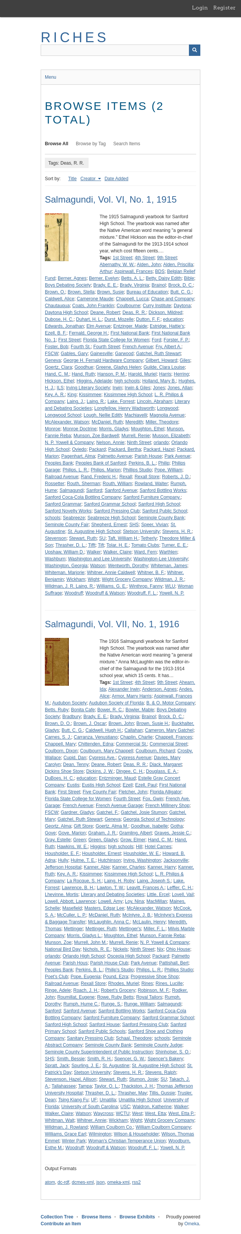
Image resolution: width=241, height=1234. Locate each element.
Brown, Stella (81, 292)
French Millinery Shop (167, 805)
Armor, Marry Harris (132, 696)
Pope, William (168, 470)
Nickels (120, 949)
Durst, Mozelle (119, 319)
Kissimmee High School (128, 394)
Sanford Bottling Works (163, 490)
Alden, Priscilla (178, 264)
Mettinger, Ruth (101, 928)
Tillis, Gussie (162, 1093)
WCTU (123, 1113)
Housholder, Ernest (101, 853)
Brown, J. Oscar (89, 723)
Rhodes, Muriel (123, 983)
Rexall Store (147, 476)
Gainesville (101, 353)
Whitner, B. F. (150, 572)
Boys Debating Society (68, 285)
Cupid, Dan (74, 757)
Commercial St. (131, 744)
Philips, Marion (106, 470)
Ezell (128, 785)
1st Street (122, 257)
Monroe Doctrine (80, 428)
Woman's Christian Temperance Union (127, 1141)
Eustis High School (101, 785)
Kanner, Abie (97, 867)
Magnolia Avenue (167, 415)
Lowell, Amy (110, 901)
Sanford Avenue (121, 490)
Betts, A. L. (132, 278)
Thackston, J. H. (137, 1086)
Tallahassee (64, 1086)
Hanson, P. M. (111, 374)
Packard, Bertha (124, 449)
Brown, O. (55, 292)
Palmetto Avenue (115, 456)
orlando (161, 442)
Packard (97, 449)
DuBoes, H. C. (59, 778)
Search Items (126, 143)
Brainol (159, 285)
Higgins (97, 846)
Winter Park (74, 1141)
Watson (97, 565)
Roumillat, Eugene (76, 997)
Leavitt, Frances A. (145, 887)
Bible (189, 278)
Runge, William (139, 1004)
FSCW (51, 353)
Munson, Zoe (58, 942)
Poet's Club (56, 976)
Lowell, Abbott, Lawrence (70, 901)
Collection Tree (57, 1217)
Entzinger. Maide (130, 326)
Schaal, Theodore (134, 1038)
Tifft (91, 545)
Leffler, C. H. (179, 887)
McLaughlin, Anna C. (109, 922)
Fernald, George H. (88, 333)
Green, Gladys (103, 839)
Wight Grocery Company (127, 579)
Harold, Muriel (142, 374)
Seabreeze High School (111, 517)
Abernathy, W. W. (117, 264)
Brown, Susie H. (152, 723)
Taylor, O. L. (106, 1086)
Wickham (76, 579)
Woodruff (74, 593)
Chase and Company (172, 298)
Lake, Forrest (121, 401)
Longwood (167, 408)
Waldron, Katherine (152, 1106)
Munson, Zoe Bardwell (96, 435)
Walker (94, 552)
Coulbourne (128, 305)
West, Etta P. (181, 1113)
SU (102, 538)
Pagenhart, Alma (78, 456)
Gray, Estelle (58, 839)
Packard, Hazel (159, 449)
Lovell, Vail (182, 894)
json (100, 1182)
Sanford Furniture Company (111, 1017)
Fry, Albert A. (168, 346)
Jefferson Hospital (63, 867)
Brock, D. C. (180, 285)
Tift (101, 545)
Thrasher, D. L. (70, 545)
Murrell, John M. (90, 942)
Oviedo (79, 449)
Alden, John (149, 264)
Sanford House (104, 1024)
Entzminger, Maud (117, 778)
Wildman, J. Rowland (66, 1127)
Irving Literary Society (88, 387)
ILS (60, 387)
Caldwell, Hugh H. (104, 730)
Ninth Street (139, 442)
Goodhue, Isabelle (149, 826)
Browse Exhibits (137, 1217)
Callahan (133, 730)
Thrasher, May (132, 1093)
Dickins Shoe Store (64, 771)
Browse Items (96, 1217)
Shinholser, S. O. (172, 1052)
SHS (134, 524)
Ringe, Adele (58, 990)
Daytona (182, 305)
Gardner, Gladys (77, 812)
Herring (181, 374)
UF (94, 1099)
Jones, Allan (180, 387)
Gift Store (83, 826)
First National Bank (130, 333)
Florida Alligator (165, 792)
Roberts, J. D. (176, 476)
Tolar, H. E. (117, 545)
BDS (160, 271)
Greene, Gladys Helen (118, 367)
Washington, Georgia (66, 565)
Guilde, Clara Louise (164, 367)
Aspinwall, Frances (133, 271)
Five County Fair (99, 792)
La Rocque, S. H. (84, 880)
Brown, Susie (110, 292)
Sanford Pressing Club (117, 511)
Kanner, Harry (161, 867)
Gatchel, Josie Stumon (144, 812)
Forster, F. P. (176, 340)
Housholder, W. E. (142, 853)
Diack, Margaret (165, 764)
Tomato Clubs (145, 545)
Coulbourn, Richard (155, 750)
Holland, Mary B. (159, 381)
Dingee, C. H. (129, 771)
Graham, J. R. (102, 833)
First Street (69, 340)
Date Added (116, 178)
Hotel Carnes (158, 846)
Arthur (106, 271)
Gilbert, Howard (161, 360)
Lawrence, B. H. (78, 887)
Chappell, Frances (173, 737)
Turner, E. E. (174, 545)
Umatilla (108, 1099)
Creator (89, 178)
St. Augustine (115, 1065)
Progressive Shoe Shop (155, 976)
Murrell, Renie (135, 435)
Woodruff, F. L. (142, 593)
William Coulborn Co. (111, 1127)
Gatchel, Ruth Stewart (158, 353)
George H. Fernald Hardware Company (103, 360)
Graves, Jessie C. (172, 833)
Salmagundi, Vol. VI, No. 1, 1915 (111, 199)
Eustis (73, 785)
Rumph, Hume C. (81, 1004)
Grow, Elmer (133, 839)
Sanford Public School (164, 511)
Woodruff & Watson (105, 593)
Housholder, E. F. (62, 853)
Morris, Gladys (113, 428)
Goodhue (84, 367)
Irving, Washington (142, 860)
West (137, 1113)
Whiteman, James (169, 565)
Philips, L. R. (75, 470)
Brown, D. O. (58, 723)
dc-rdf (63, 1182)
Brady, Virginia (134, 285)
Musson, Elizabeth (171, 435)
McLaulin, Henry (149, 922)
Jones (159, 387)
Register (224, 8)
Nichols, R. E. (97, 949)
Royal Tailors (149, 997)
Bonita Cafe (83, 709)
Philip (163, 463)
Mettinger (73, 928)
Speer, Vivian (154, 524)
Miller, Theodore (162, 422)
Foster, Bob (56, 346)
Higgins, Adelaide (94, 381)
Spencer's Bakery (165, 1058)
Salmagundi (72, 490)
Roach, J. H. (85, 990)
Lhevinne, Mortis (61, 894)
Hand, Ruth (83, 374)
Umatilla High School (140, 1099)
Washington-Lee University (160, 558)
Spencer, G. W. (129, 1058)
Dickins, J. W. (100, 771)
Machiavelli (136, 415)
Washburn (55, 558)
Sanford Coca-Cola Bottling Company (83, 497)
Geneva (53, 360)
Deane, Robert (105, 312)
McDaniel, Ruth (107, 422)
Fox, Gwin (153, 798)
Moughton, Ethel (147, 428)
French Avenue (137, 346)
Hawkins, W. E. (72, 846)
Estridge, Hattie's (167, 326)
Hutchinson (109, 860)
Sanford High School (159, 504)
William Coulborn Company (163, 1127)
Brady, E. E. (105, 285)
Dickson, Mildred (165, 312)
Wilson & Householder (136, 1134)
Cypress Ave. (102, 757)
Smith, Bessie (70, 1058)
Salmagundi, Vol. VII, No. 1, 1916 (112, 624)
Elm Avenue (98, 326)
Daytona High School (66, 312)
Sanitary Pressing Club (90, 1038)
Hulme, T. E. (83, 860)
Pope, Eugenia (86, 976)
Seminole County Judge (158, 1045)
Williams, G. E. (112, 586)
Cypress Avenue (134, 757)
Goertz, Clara (58, 367)
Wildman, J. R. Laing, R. (69, 586)
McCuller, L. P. (71, 915)
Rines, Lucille (168, 983)
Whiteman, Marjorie (64, 572)
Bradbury (71, 716)
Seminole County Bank (161, 517)
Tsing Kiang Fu (73, 1099)
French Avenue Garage (119, 805)
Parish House (148, 456)
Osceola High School (128, 956)
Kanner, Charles (128, 867)
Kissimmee (90, 394)
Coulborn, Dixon (61, 750)
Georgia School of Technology (153, 819)
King (71, 394)
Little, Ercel (158, 894)
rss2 (136, 1182)
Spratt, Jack (57, 1065)
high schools (127, 381)
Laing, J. (75, 401)
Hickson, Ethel (59, 381)
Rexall (125, 476)
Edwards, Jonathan (64, 326)
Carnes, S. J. (58, 737)
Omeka (191, 1223)
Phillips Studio (137, 470)
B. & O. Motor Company (170, 703)
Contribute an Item (61, 1223)
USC (125, 1106)
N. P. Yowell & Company (69, 442)
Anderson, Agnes (159, 689)
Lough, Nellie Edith (103, 415)
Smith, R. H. (99, 1058)
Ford (156, 340)
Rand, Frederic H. (99, 476)
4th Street (145, 257)
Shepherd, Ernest (109, 524)
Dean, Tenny (76, 764)
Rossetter (54, 483)
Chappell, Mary (60, 744)
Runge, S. (111, 1004)
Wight (94, 579)
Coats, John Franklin (93, 305)
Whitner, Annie (91, 1120)
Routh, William (117, 483)
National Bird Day (62, 949)
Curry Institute (157, 305)
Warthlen (168, 552)
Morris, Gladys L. (84, 935)
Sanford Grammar (63, 504)
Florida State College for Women (116, 340)
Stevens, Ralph (160, 1072)
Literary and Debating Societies (112, 894)
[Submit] (194, 50)
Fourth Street (106, 346)
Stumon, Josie (143, 1079)
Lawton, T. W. (110, 887)
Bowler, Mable (139, 709)
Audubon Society (69, 703)
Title (72, 178)
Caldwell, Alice (59, 298)
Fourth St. (81, 346)
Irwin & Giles (137, 387)
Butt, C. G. (181, 292)
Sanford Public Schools (101, 1031)
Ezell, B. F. (56, 333)
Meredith (134, 422)
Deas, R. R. (134, 312)
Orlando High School (84, 956)
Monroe (52, 428)
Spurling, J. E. (85, 1065)
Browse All (56, 143)
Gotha (176, 826)
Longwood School (63, 415)
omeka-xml (118, 1182)
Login (200, 8)
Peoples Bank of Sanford (101, 463)
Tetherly (149, 538)
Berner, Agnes (72, 278)
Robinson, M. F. (153, 990)
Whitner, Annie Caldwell (111, 572)
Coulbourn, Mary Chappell (106, 750)
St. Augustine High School (94, 531)
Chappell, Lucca (132, 298)
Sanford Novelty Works (68, 511)
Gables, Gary (74, 353)
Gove (50, 833)
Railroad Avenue (61, 476)
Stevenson (56, 538)
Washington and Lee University (99, 558)
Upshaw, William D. (64, 552)
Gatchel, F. (107, 812)
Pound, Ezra (115, 976)
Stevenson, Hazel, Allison (70, 1079)
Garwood (124, 353)
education (173, 319)
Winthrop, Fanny (145, 586)
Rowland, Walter (151, 483)
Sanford (94, 490)
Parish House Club (109, 963)
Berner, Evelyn (104, 278)
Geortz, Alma (58, 826)
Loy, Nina (134, 901)
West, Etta (155, 1113)
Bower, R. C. (110, 709)
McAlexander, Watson (67, 422)
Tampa (85, 1086)
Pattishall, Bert (173, 963)
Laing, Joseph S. (154, 880)
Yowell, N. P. (171, 593)
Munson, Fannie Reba (162, 935)
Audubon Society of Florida (116, 703)
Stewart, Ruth (83, 538)
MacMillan (156, 901)
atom (50, 1182)
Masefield (72, 908)
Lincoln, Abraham (154, 401)
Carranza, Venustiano (95, 737)
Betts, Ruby (56, 709)
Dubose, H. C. (59, 319)
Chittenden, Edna (95, 744)
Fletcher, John (133, 792)
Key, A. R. (55, 394)
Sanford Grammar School (110, 504)
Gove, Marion (72, 833)
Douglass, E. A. (161, 771)
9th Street (167, 257)
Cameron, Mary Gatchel (169, 730)
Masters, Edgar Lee (104, 908)
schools (52, 517)
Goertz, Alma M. (111, 826)
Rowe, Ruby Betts (115, 997)
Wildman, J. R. (169, 579)
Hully (63, 860)
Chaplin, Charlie (136, 737)
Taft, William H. (123, 538)
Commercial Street (168, 744)
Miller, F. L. (154, 928)
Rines (147, 983)
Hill (139, 846)
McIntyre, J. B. (137, 915)
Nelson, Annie (110, 442)
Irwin (117, 387)
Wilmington (100, 1134)
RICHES (75, 37)
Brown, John (121, 723)
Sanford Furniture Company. (152, 497)
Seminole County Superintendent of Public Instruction (99, 1052)
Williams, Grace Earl (65, 1134)
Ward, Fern (145, 552)
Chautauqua (57, 305)
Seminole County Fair (67, 524)
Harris (165, 374)
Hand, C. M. (57, 374)
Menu (50, 77)
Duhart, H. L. (89, 319)
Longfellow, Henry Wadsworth (124, 408)
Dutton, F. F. (148, 319)
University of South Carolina (89, 1106)
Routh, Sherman (83, 483)
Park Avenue (177, 456)
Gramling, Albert (135, 833)
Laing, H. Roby (119, 880)
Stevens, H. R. (177, 531)
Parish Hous (75, 963)
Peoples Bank (59, 463)
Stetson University (141, 531)
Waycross (103, 1113)
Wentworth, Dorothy (128, 565)
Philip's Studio (119, 969)
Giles (185, 360)
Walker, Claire (117, 552)
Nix (160, 949)
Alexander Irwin (124, 689)
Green (79, 839)
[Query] (120, 50)
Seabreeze (74, 517)
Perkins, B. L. (141, 463)
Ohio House (178, 949)
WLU (170, 586)
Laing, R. (96, 401)
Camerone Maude (95, 298)
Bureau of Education (147, 292)
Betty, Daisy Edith (164, 278)
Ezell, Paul (146, 785)
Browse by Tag (91, 143)
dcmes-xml (83, 1182)
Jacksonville (175, 860)
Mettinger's (130, 928)
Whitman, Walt (60, 1120)
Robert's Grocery (118, 990)
